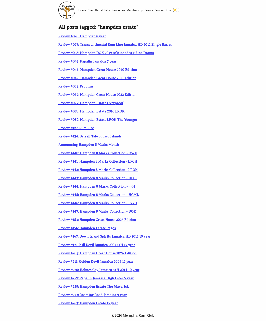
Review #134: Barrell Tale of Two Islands (89, 136)
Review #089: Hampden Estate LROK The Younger (97, 120)
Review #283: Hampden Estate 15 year (88, 303)
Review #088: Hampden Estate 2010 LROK (91, 111)
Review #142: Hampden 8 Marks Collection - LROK (98, 170)
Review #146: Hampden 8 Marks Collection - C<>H (97, 203)
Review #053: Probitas (75, 86)
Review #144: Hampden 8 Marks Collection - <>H (96, 186)
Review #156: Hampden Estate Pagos (87, 228)
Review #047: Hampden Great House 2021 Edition (97, 78)
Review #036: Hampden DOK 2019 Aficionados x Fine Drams (106, 53)
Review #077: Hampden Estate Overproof (90, 103)
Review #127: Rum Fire (76, 128)
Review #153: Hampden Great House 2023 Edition (97, 220)
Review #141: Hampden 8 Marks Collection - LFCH (97, 161)
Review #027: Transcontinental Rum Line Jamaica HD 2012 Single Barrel (115, 45)
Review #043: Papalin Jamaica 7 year (87, 61)
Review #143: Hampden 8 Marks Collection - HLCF (97, 178)
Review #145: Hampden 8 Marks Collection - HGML (98, 195)
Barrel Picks (102, 10)
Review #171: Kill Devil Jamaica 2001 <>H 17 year (96, 245)
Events (149, 10)
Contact (159, 10)
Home (82, 10)
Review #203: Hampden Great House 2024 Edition (97, 253)
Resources (118, 10)
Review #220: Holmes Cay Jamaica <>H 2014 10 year (98, 270)
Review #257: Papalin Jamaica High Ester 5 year (96, 278)
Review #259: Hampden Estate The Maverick (93, 287)
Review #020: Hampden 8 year (82, 36)
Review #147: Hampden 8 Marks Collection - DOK (97, 211)
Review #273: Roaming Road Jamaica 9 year (92, 295)
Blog (90, 10)
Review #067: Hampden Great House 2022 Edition (97, 95)
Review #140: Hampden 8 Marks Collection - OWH (97, 153)
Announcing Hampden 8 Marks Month (88, 145)
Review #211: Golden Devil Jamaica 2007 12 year (95, 262)
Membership (135, 10)
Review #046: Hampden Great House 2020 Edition (97, 70)
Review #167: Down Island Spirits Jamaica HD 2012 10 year (104, 236)
